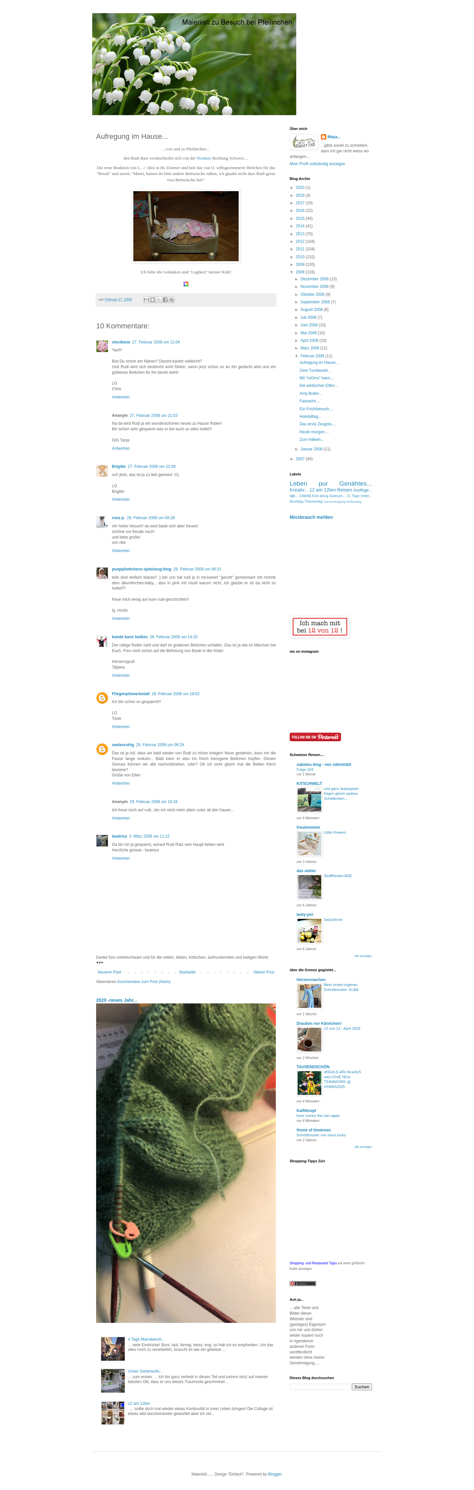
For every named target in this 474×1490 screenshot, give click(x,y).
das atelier (306, 871)
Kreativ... (299, 489)
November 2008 (315, 286)
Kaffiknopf (306, 1110)
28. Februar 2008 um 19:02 (175, 694)
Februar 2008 (313, 356)
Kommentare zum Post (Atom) (144, 981)
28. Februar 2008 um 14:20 (174, 637)
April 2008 (310, 340)
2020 (301, 187)
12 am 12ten (139, 1403)
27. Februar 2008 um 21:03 (153, 415)
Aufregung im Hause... (319, 362)
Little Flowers (335, 832)
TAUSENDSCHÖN (313, 1067)
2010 (301, 257)
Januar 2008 (312, 449)
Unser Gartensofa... (145, 1371)
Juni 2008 (310, 325)
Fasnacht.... (310, 401)
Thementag (313, 501)
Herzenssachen (311, 979)
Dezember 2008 (315, 279)
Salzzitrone (333, 920)
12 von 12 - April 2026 (342, 1028)
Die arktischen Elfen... (319, 385)
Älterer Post (263, 972)
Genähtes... (355, 483)
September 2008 (316, 302)
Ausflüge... (362, 490)
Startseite (187, 972)
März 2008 (310, 348)
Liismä (305, 495)
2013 (301, 234)
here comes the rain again (318, 1116)
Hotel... (366, 496)
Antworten (121, 397)
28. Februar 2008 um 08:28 (150, 518)
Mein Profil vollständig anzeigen (317, 164)
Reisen (344, 489)
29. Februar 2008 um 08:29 (160, 745)
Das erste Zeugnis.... (318, 424)
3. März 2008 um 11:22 (149, 836)
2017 (301, 203)
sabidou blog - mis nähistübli (324, 764)
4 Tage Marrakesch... (146, 1339)
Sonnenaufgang (335, 501)
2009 (301, 264)
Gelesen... (337, 496)
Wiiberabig (354, 501)
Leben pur (309, 483)
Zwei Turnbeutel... (315, 370)
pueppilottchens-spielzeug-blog (141, 569)
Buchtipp (296, 501)
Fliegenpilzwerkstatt (131, 694)
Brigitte (119, 466)
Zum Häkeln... (312, 439)
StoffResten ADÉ (338, 876)
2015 (301, 218)
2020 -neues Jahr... (116, 1000)
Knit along (320, 496)
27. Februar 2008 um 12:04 (156, 342)
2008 (301, 272)
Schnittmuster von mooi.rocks (321, 1135)
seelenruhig (123, 745)
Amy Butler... (311, 393)
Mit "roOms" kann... (316, 378)
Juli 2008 (309, 317)
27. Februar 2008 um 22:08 (151, 466)
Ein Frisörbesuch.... (316, 409)
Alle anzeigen (363, 956)
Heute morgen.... (314, 432)
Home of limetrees (314, 1130)
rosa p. (118, 518)
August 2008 (312, 309)
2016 (301, 210)
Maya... (334, 137)
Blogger (274, 1474)
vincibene (121, 342)
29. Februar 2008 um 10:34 (153, 801)
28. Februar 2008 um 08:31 (197, 569)
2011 (301, 249)
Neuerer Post (109, 972)
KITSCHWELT (309, 783)
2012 (301, 241)
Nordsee (204, 158)
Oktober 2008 (313, 294)
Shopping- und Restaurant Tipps (313, 1263)
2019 (301, 195)
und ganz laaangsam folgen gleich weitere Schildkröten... (341, 793)
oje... (294, 495)
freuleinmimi (308, 827)
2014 (301, 226)
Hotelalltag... (311, 416)
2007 (301, 459)
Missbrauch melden (311, 517)
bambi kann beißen (130, 637)
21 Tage (353, 496)
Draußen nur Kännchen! (319, 1023)
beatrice (119, 836)
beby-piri (305, 914)
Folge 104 (305, 769)
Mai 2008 (309, 333)
